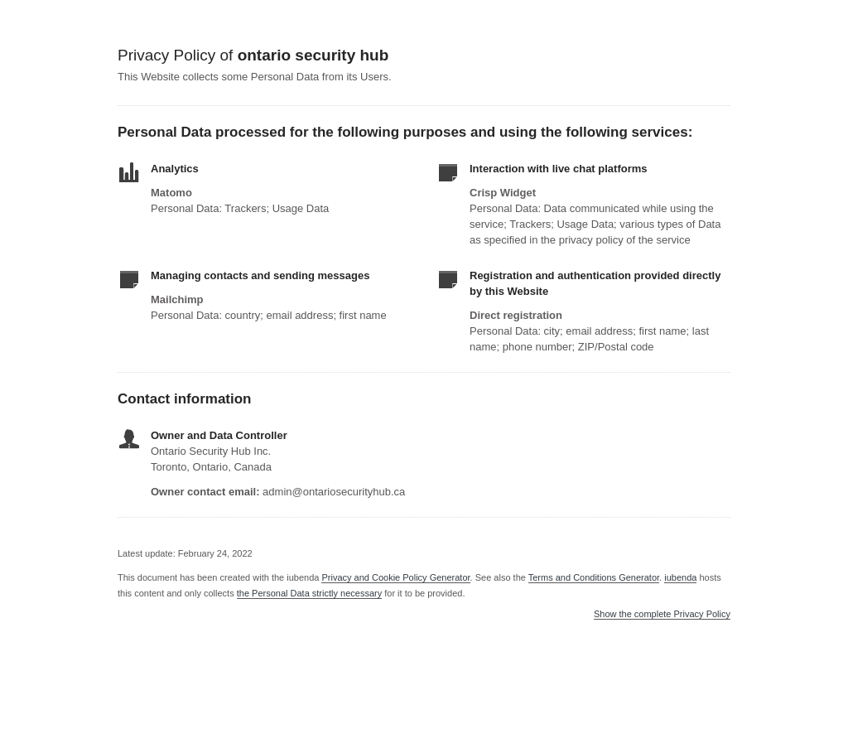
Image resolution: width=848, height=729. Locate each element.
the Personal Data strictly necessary (309, 593)
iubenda (680, 577)
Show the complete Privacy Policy (662, 614)
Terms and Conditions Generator (593, 577)
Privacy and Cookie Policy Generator (395, 577)
